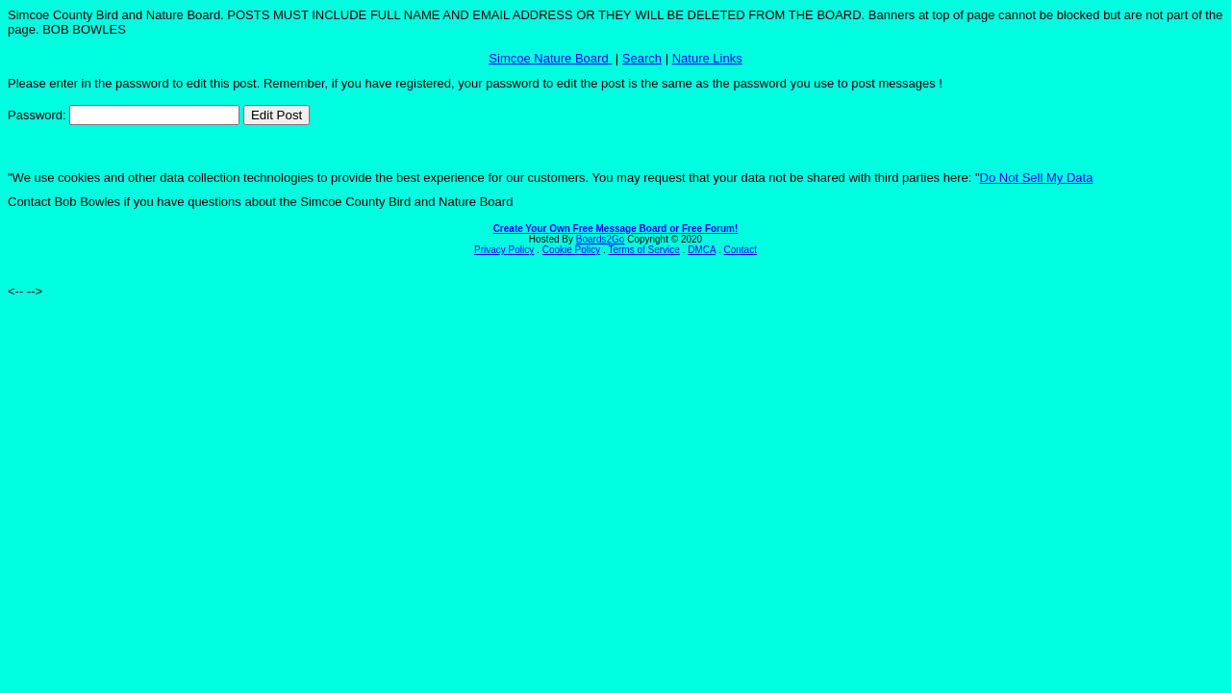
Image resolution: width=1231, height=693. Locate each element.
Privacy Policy (504, 249)
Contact (739, 249)
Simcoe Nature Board (550, 58)
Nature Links (707, 58)
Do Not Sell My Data (1036, 177)
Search (642, 58)
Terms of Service (643, 249)
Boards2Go (600, 239)
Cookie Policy (571, 249)
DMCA (702, 249)
